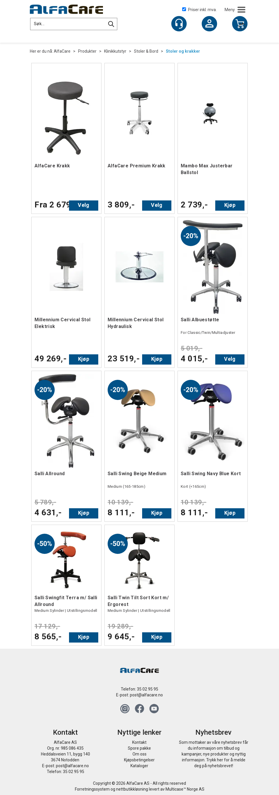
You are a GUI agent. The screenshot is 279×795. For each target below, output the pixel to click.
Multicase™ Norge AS (185, 789)
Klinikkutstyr (115, 51)
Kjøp (229, 205)
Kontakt (139, 742)
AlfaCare (62, 51)
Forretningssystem (92, 789)
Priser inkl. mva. (199, 9)
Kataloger (139, 765)
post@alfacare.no (146, 695)
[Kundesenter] (179, 24)
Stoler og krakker (183, 51)
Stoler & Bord (146, 51)
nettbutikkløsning (132, 789)
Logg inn (209, 24)
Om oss (139, 754)
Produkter (87, 51)
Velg (83, 205)
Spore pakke (139, 748)
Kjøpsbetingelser (139, 760)
